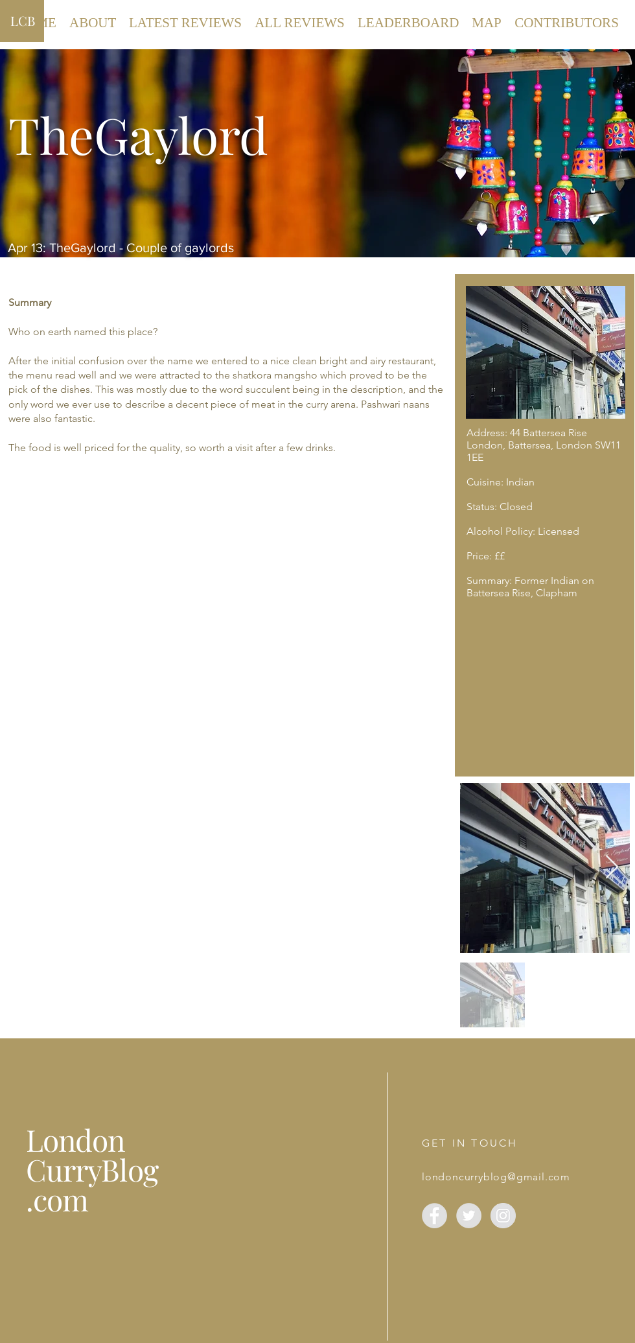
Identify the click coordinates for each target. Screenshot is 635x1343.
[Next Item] (612, 867)
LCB (22, 20)
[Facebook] (434, 1215)
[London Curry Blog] (503, 1215)
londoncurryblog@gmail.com (496, 1177)
